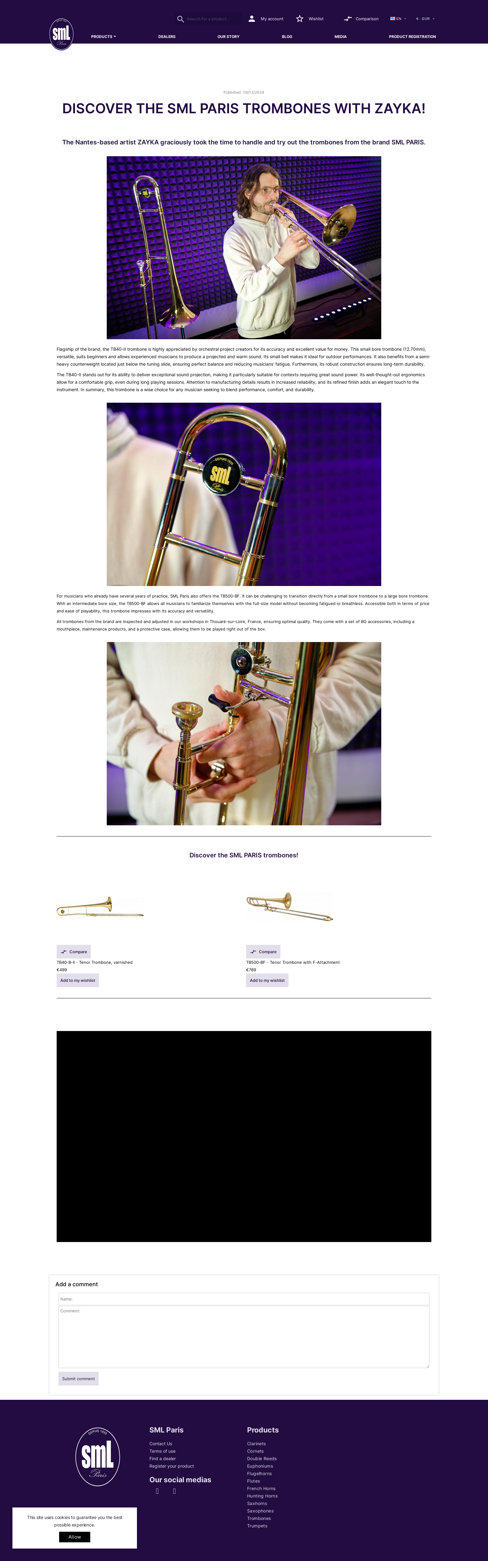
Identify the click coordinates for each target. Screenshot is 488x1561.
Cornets (255, 1451)
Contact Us (160, 1443)
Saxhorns (257, 1503)
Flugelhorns (259, 1473)
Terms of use (162, 1451)
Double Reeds (262, 1458)
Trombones (259, 1518)
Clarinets (256, 1443)
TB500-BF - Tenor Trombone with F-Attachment (293, 962)
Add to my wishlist (77, 980)
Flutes (253, 1481)
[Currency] (426, 18)
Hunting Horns (262, 1495)
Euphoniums (260, 1466)
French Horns (261, 1488)
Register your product (171, 1466)
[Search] (208, 18)
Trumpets (257, 1525)
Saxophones (260, 1510)
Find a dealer (162, 1458)
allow (74, 1537)
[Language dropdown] (399, 18)
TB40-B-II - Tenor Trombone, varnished (95, 962)
